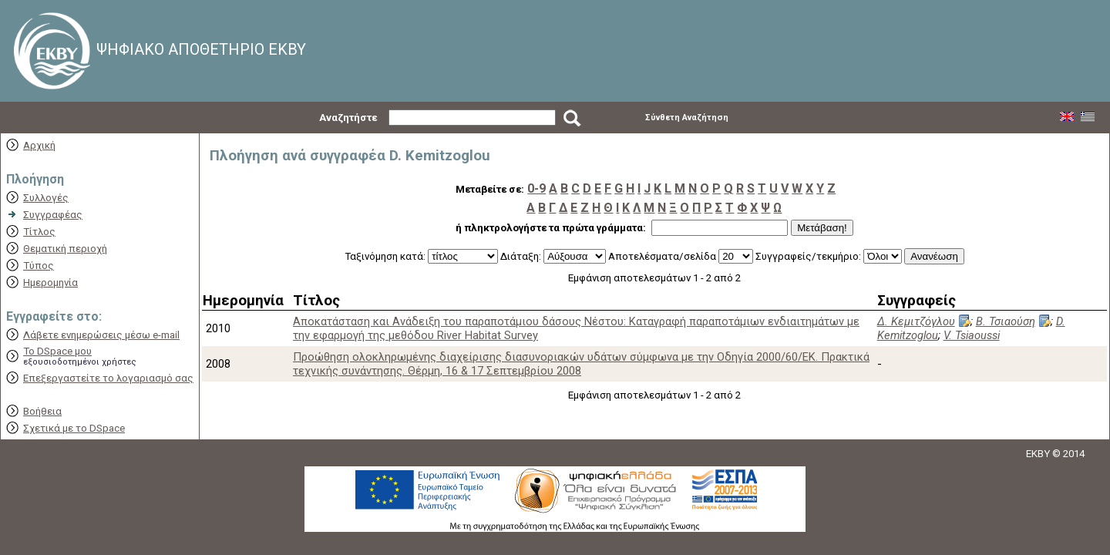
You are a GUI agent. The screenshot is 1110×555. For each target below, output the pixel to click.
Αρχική (39, 145)
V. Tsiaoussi (972, 335)
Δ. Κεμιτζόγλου (916, 321)
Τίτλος (39, 231)
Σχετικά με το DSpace (74, 428)
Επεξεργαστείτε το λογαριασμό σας (108, 378)
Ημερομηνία (50, 282)
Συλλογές (46, 198)
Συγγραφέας (52, 214)
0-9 (536, 188)
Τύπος (38, 265)
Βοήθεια (42, 411)
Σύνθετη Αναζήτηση (686, 118)
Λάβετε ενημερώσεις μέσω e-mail (101, 335)
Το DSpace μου (57, 351)
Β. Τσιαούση (1005, 321)
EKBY (1038, 453)
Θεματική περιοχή (65, 248)
